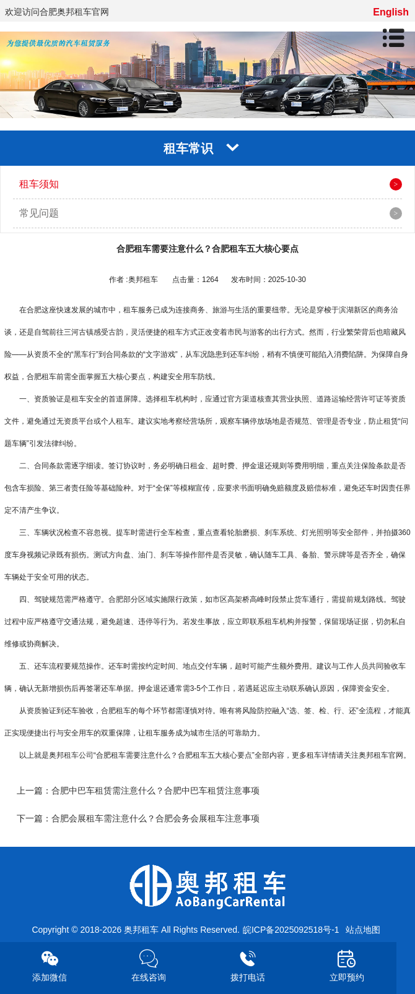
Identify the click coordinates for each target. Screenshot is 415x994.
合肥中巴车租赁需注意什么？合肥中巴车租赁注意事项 (155, 790)
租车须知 (39, 184)
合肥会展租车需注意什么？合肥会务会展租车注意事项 (155, 818)
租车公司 (79, 755)
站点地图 (363, 930)
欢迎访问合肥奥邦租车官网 (57, 12)
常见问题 (39, 213)
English (391, 12)
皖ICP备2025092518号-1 (291, 930)
